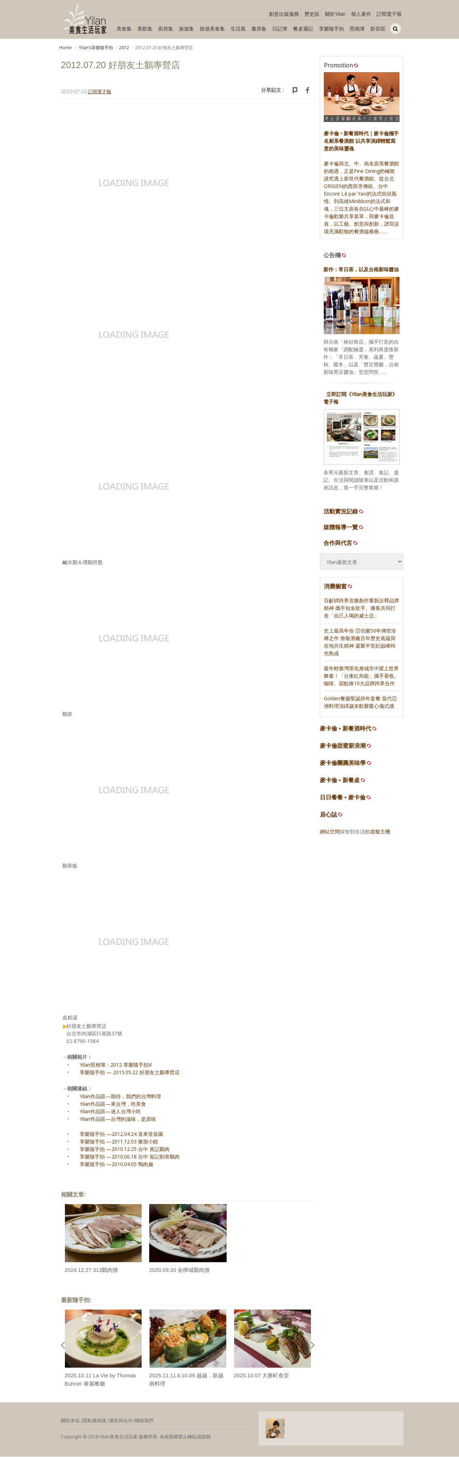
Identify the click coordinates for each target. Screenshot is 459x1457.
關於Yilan (335, 13)
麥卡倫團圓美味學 (343, 763)
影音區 (377, 28)
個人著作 (361, 13)
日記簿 (279, 28)
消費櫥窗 (338, 587)
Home (65, 47)
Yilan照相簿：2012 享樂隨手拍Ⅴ (116, 1065)
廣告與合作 (121, 1421)
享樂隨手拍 (331, 28)
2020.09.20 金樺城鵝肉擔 (179, 1271)
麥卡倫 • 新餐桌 (340, 780)
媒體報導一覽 (343, 528)
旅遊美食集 (212, 28)
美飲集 (144, 28)
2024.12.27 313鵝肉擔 (91, 1271)
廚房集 (165, 28)
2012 (124, 47)
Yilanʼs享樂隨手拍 (95, 47)
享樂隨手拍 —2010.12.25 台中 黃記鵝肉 (125, 1149)
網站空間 (330, 831)
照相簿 (357, 28)
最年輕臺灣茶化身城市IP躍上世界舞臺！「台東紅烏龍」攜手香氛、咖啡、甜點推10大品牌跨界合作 (361, 676)
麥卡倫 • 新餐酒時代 (345, 729)
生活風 (238, 28)
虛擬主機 (380, 831)
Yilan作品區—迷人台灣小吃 (110, 1112)
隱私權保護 (94, 1421)
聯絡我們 (144, 1421)
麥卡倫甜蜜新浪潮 (343, 746)
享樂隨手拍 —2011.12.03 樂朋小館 (119, 1142)
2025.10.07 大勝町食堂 (261, 1376)
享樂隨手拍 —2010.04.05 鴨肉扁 (116, 1164)
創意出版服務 (284, 13)
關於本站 (70, 1421)
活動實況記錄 (343, 512)
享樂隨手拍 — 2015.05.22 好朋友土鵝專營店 (130, 1073)
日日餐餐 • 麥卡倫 (342, 798)
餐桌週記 (303, 28)
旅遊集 (186, 28)
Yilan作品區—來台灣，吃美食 (113, 1104)
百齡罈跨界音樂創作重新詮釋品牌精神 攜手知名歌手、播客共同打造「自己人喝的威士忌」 (361, 608)
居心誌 (328, 815)
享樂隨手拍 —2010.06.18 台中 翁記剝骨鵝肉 (130, 1157)
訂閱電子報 (389, 13)
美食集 (124, 28)
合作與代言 (341, 543)
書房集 (258, 28)
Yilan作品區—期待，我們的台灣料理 (120, 1097)
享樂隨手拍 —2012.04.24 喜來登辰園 (121, 1134)
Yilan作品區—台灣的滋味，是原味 (118, 1119)
